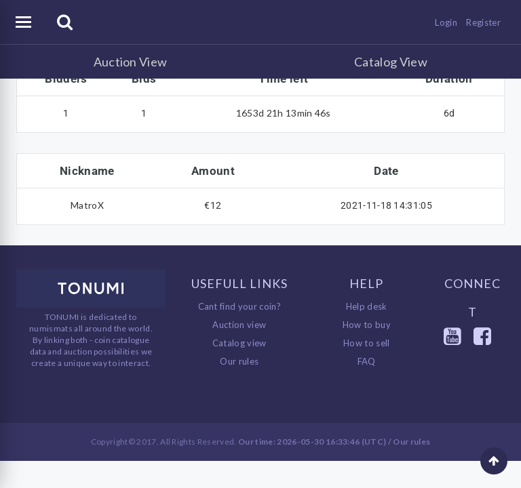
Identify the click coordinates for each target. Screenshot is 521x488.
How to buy (367, 324)
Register (483, 22)
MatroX (87, 205)
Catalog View (390, 61)
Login (446, 22)
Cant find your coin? (240, 306)
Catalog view (239, 343)
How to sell (366, 343)
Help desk (366, 306)
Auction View (131, 61)
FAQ (367, 361)
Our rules (239, 361)
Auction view (239, 324)
